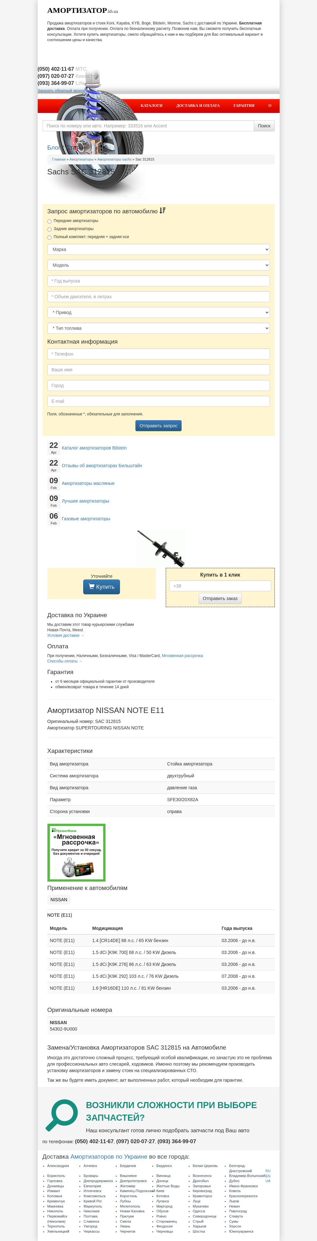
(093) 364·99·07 (176, 1141)
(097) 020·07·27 (135, 1141)
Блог (54, 147)
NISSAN (59, 899)
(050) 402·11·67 (94, 1141)
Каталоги (152, 105)
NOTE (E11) (59, 915)
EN (267, 1176)
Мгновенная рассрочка (182, 655)
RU (268, 1171)
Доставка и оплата (198, 105)
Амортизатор (77, 10)
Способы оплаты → (65, 661)
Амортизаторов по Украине (108, 1156)
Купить (101, 586)
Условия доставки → (65, 635)
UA (267, 1181)
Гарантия (243, 105)
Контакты (253, 118)
